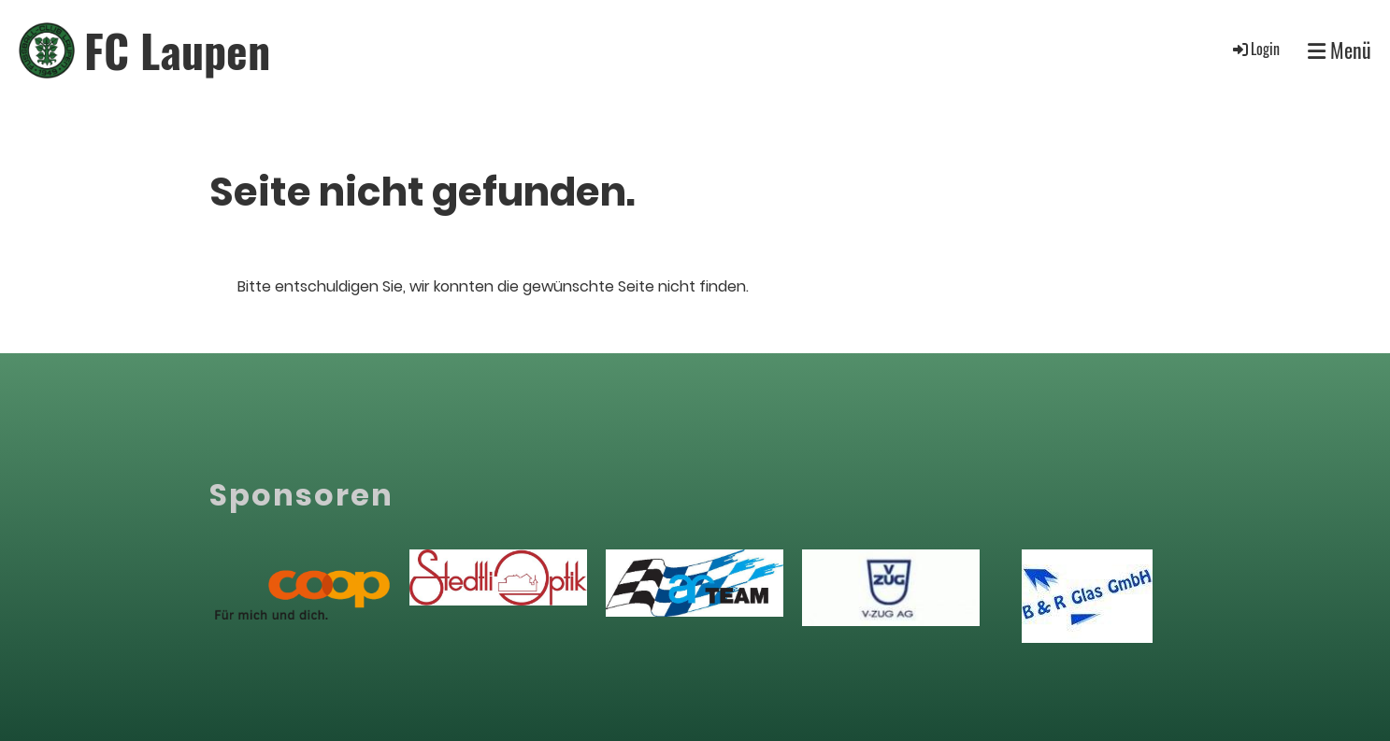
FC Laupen (177, 50)
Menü (1339, 50)
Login (1255, 48)
